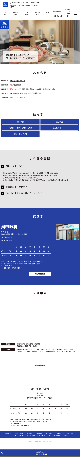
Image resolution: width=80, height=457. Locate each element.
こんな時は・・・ (59, 128)
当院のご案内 (19, 436)
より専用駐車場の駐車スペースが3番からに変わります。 (32, 89)
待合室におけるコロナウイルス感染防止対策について (26, 93)
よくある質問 (55, 438)
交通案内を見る (40, 368)
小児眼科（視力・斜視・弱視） (20, 128)
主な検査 (59, 122)
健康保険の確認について (17, 81)
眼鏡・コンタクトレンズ (39, 438)
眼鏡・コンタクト (21, 134)
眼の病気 (20, 122)
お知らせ (8, 436)
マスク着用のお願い (16, 85)
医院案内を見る (40, 275)
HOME (47, 12)
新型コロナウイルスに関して (19, 97)
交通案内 (30, 436)
